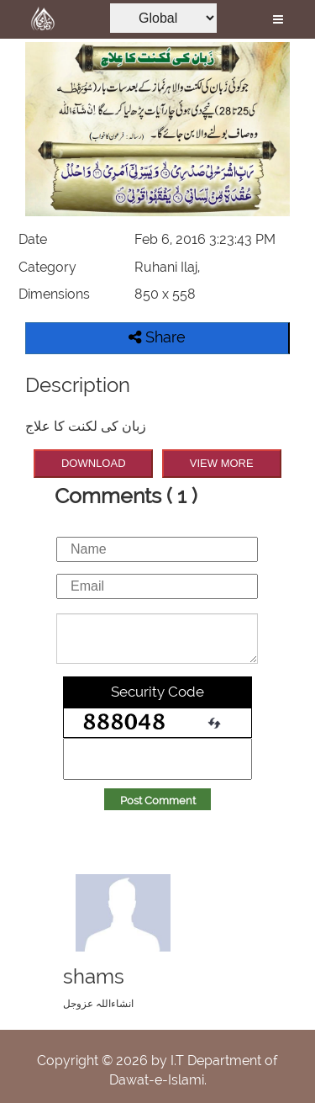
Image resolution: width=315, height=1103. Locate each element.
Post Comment (158, 800)
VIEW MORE (222, 463)
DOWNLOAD (93, 463)
